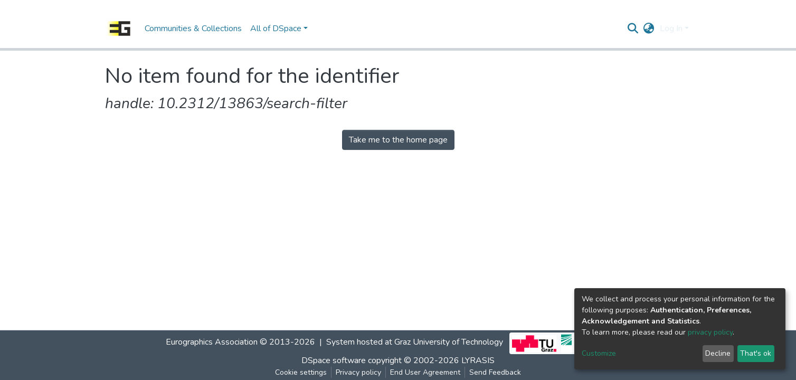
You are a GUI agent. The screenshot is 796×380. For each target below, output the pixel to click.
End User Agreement (425, 372)
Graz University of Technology (448, 342)
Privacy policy (358, 372)
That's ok (755, 353)
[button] (649, 28)
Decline (718, 353)
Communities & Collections (193, 28)
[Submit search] (633, 28)
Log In (671, 28)
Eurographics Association (212, 342)
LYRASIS (478, 360)
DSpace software (333, 360)
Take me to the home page (398, 140)
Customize (599, 353)
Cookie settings (301, 372)
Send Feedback (495, 372)
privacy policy (710, 332)
